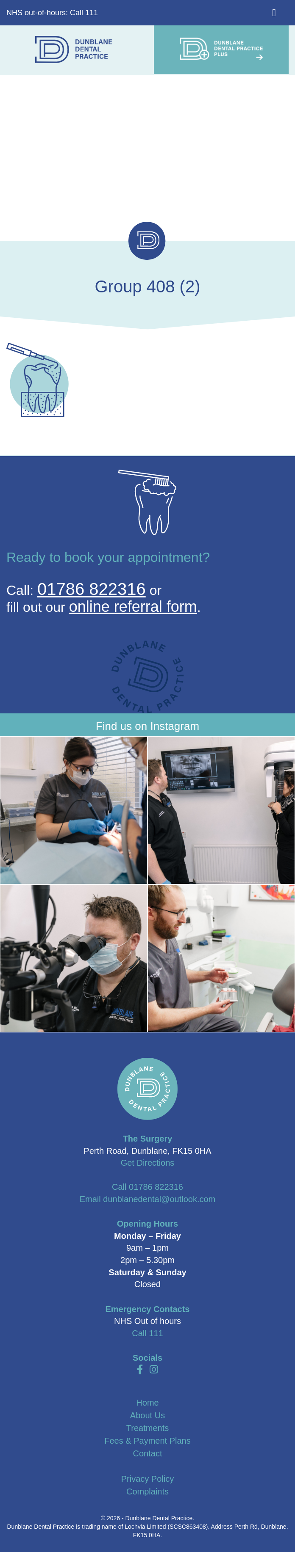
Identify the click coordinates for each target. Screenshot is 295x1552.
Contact (147, 1453)
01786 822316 (91, 589)
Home (147, 1402)
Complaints (147, 1491)
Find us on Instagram (147, 726)
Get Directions (148, 1162)
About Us (147, 1415)
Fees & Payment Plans (147, 1440)
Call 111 (84, 12)
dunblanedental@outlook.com (159, 1199)
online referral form (133, 606)
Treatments (147, 1428)
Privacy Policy (147, 1478)
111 (156, 1333)
